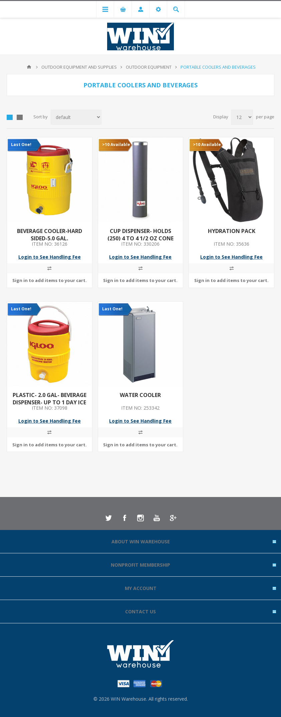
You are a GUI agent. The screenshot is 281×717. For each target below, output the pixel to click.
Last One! (21, 144)
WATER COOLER (140, 395)
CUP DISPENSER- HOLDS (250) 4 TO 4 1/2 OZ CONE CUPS (140, 238)
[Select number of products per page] (242, 117)
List (20, 117)
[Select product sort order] (76, 117)
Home (29, 67)
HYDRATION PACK (231, 231)
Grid (10, 117)
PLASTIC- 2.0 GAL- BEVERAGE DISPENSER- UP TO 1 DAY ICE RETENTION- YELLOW (49, 402)
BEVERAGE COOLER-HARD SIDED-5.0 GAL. (49, 234)
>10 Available (116, 144)
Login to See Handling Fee (49, 257)
